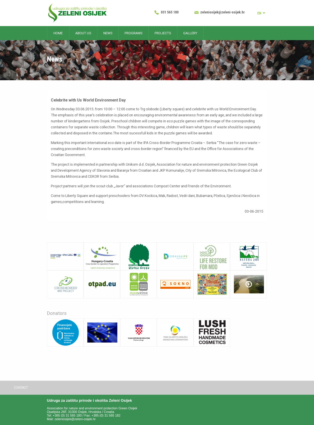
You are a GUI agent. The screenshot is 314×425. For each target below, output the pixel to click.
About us (83, 33)
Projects (163, 33)
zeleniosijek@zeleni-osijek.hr (222, 12)
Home (58, 33)
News (107, 33)
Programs (133, 33)
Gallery (190, 33)
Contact (21, 387)
